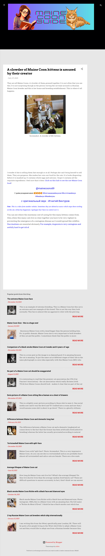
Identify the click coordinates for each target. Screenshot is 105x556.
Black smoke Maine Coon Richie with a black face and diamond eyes (36, 491)
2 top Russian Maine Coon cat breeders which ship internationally (34, 515)
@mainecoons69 (45, 188)
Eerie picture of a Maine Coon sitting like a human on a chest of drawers (37, 395)
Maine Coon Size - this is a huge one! (22, 323)
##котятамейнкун (69, 193)
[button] (82, 69)
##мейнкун (39, 196)
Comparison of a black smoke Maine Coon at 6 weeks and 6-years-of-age (38, 347)
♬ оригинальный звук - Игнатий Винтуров (45, 201)
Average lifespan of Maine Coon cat (22, 467)
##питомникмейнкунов (52, 193)
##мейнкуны (50, 196)
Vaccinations (13, 224)
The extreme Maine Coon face (20, 299)
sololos (57, 546)
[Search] (101, 5)
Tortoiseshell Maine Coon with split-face (24, 443)
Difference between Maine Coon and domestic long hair (30, 419)
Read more (77, 317)
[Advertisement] (95, 65)
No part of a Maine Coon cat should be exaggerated (29, 371)
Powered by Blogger (52, 542)
